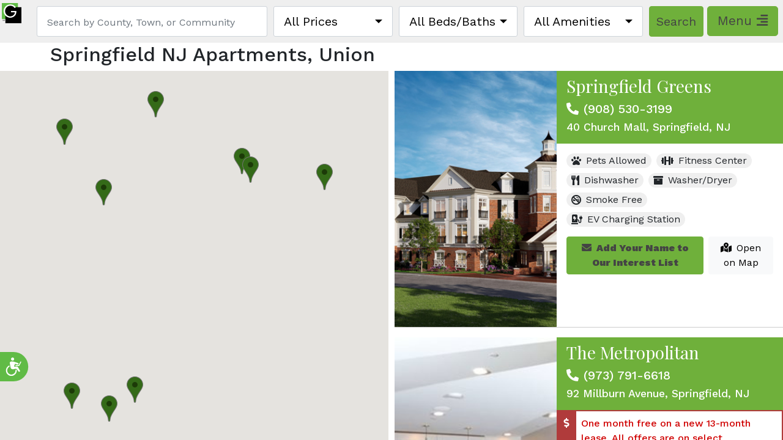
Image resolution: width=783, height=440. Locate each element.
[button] (242, 161)
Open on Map (741, 255)
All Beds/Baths (452, 21)
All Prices (311, 21)
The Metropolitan (632, 352)
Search (676, 21)
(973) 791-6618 (627, 375)
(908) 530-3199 (628, 108)
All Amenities (572, 21)
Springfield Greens (638, 86)
